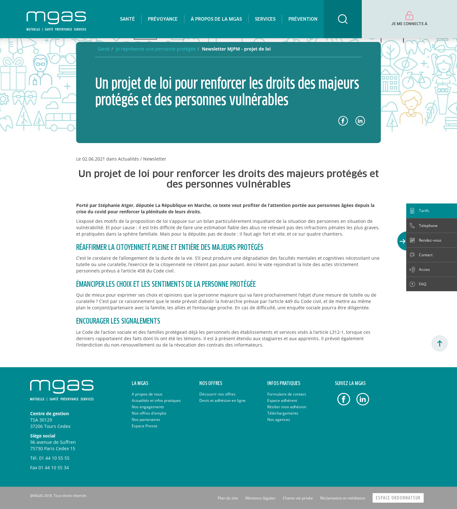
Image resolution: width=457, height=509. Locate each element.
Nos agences (278, 419)
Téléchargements (282, 413)
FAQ (422, 284)
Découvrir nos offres (217, 394)
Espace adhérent (282, 400)
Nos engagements (148, 406)
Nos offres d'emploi (149, 413)
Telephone (428, 225)
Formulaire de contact (286, 394)
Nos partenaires (146, 419)
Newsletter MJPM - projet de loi (236, 49)
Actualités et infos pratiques (156, 400)
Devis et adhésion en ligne (222, 400)
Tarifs (424, 210)
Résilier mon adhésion (286, 406)
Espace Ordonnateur (398, 498)
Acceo (424, 269)
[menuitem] (127, 19)
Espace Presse (144, 426)
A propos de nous (147, 394)
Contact (426, 255)
